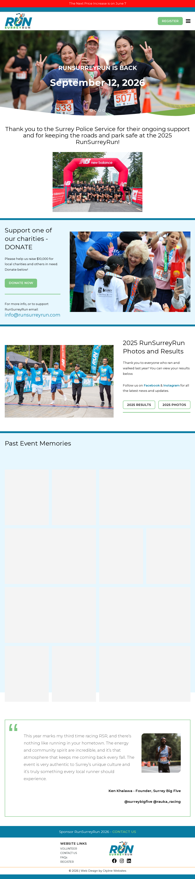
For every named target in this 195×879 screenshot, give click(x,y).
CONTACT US (124, 831)
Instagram (171, 385)
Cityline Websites (114, 870)
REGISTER (67, 861)
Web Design (89, 870)
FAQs (63, 857)
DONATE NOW (21, 283)
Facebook (152, 385)
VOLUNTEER (68, 848)
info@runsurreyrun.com (32, 315)
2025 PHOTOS (174, 405)
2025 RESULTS (139, 405)
